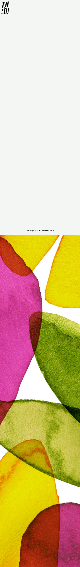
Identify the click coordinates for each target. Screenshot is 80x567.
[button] (76, 2)
